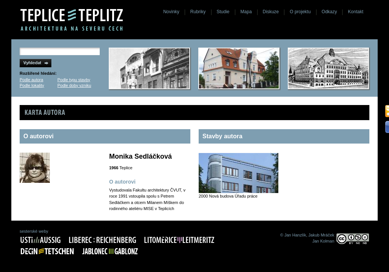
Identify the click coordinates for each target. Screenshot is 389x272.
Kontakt (355, 11)
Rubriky (198, 11)
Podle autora (31, 79)
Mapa (246, 11)
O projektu (300, 11)
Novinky (171, 11)
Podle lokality (32, 85)
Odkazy (329, 11)
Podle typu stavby (73, 79)
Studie (223, 11)
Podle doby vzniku (74, 85)
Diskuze (271, 11)
